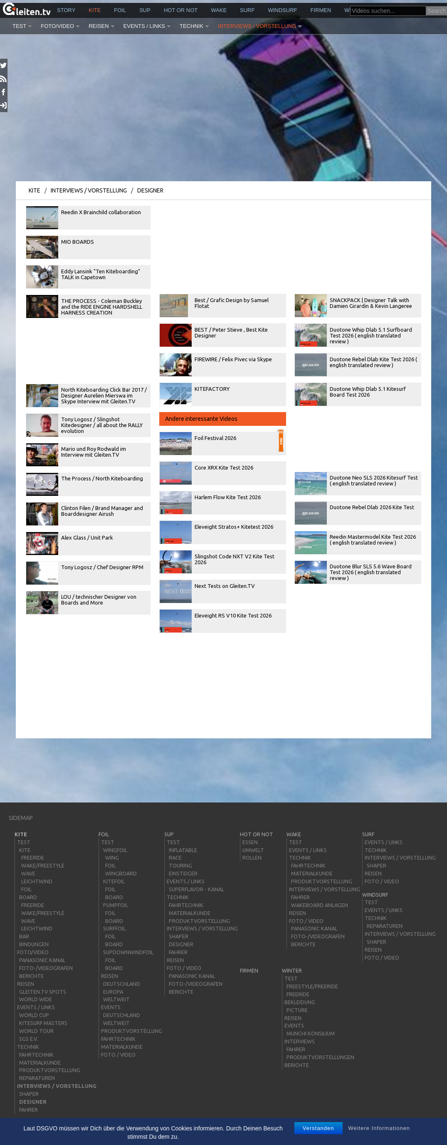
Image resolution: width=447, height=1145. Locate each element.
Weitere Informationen (379, 1128)
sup (145, 10)
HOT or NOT (181, 10)
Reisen (99, 26)
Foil (120, 10)
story (66, 10)
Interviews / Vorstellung (257, 26)
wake (219, 10)
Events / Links (144, 26)
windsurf (282, 10)
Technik (191, 26)
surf (247, 10)
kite (95, 10)
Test (19, 26)
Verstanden (318, 1128)
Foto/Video (57, 26)
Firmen (321, 10)
